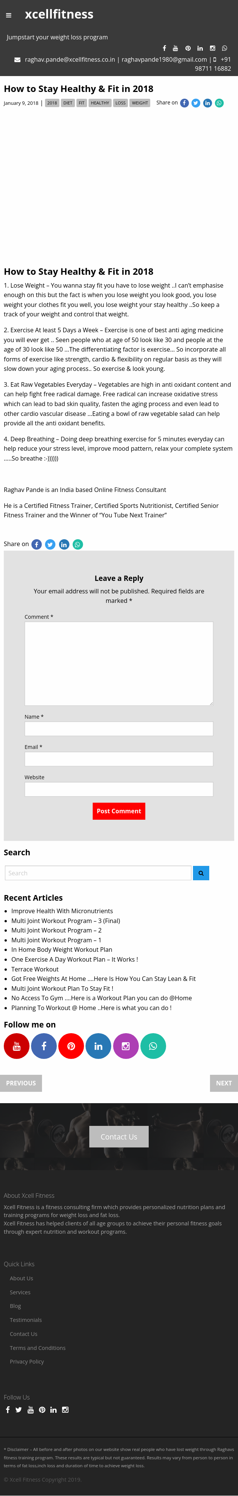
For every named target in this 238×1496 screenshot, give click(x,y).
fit (81, 103)
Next (224, 1083)
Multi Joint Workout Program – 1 (56, 940)
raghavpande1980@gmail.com (164, 59)
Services (20, 1292)
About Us (21, 1278)
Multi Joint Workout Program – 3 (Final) (65, 921)
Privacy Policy (27, 1361)
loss (120, 103)
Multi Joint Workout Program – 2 (56, 930)
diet (68, 103)
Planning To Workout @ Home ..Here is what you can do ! (91, 1008)
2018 (52, 103)
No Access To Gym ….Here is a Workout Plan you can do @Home (101, 998)
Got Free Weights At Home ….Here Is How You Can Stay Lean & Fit (103, 979)
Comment (39, 616)
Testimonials (26, 1319)
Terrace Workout (35, 969)
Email (33, 746)
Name (34, 716)
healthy (100, 103)
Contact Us (119, 1137)
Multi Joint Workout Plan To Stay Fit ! (62, 988)
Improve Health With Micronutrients (62, 911)
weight (140, 103)
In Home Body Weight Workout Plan (61, 949)
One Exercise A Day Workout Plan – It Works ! (74, 959)
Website (34, 777)
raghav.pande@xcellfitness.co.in (70, 59)
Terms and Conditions (37, 1347)
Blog (15, 1305)
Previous (21, 1083)
